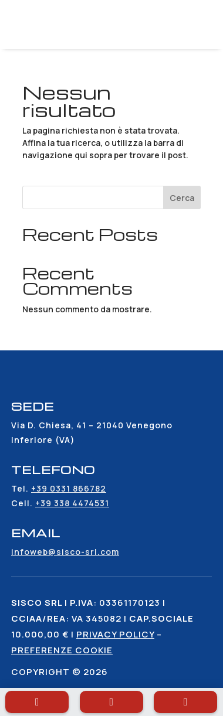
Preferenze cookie (62, 650)
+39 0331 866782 (68, 488)
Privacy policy (115, 634)
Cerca (182, 197)
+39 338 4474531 (72, 503)
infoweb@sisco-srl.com (65, 551)
